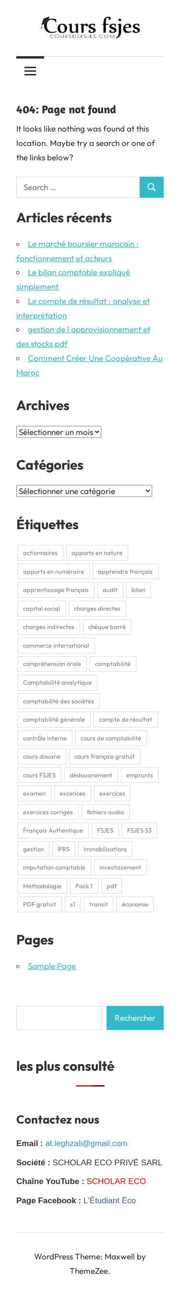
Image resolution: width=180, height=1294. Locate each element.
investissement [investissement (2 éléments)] (120, 867)
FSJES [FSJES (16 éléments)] (105, 830)
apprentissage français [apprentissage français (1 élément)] (56, 589)
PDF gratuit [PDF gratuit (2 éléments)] (39, 904)
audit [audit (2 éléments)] (110, 589)
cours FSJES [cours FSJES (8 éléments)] (39, 775)
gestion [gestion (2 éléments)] (33, 849)
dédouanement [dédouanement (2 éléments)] (91, 775)
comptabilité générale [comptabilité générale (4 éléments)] (54, 719)
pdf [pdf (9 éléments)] (112, 886)
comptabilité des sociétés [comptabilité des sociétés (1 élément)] (58, 701)
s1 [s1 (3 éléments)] (72, 904)
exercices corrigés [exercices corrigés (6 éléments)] (48, 812)
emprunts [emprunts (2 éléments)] (139, 775)
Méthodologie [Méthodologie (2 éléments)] (42, 886)
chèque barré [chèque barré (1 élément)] (107, 626)
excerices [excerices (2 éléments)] (72, 793)
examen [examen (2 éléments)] (34, 793)
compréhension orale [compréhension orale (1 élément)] (52, 663)
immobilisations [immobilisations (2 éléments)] (105, 849)
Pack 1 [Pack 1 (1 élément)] (84, 886)
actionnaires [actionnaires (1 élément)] (40, 552)
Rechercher (135, 1018)
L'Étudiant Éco (110, 1200)
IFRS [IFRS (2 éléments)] (64, 849)
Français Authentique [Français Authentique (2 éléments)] (53, 830)
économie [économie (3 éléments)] (135, 904)
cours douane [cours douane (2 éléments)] (41, 756)
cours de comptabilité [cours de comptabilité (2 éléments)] (111, 738)
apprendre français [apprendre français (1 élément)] (125, 571)
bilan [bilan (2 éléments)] (138, 589)
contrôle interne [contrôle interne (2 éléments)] (45, 738)
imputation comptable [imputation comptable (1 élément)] (54, 867)
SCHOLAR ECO (116, 1181)
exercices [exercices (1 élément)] (112, 793)
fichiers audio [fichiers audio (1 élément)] (105, 812)
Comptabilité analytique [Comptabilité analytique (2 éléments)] (57, 682)
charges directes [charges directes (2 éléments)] (97, 608)
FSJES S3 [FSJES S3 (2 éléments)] (139, 830)
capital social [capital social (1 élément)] (41, 608)
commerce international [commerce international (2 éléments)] (56, 645)
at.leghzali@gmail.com (86, 1143)
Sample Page (52, 966)
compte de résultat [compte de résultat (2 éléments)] (125, 719)
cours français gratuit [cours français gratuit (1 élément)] (104, 756)
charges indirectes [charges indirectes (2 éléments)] (48, 626)
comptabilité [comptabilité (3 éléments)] (113, 663)
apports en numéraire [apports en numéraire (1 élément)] (53, 571)
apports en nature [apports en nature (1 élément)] (97, 552)
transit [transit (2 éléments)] (98, 904)
